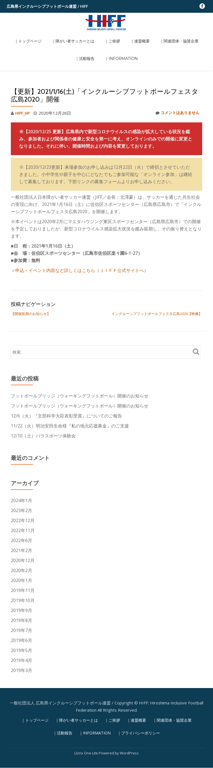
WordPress (129, 729)
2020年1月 (21, 557)
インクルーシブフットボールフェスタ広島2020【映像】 (156, 290)
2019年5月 (21, 627)
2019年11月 (23, 567)
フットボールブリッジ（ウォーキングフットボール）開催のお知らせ (79, 372)
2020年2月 (21, 547)
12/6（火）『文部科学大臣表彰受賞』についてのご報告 (66, 392)
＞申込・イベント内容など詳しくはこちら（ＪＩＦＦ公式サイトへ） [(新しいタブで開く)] (79, 247)
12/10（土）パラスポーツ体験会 (43, 412)
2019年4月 (21, 637)
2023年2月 (21, 487)
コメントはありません (176, 90)
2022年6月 (21, 517)
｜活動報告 (192, 36)
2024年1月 (21, 477)
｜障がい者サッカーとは (65, 36)
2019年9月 (21, 587)
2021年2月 (21, 527)
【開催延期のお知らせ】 (30, 290)
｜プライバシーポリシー (138, 709)
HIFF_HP (23, 89)
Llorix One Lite (86, 729)
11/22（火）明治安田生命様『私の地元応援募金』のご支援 (70, 402)
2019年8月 (21, 597)
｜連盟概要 (123, 36)
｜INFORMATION (106, 43)
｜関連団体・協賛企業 (157, 36)
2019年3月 (21, 647)
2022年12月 (23, 497)
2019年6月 (21, 617)
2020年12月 (23, 537)
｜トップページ (25, 36)
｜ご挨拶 (100, 36)
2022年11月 (23, 507)
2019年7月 (21, 607)
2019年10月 (23, 577)
